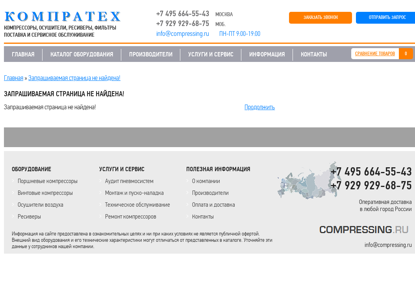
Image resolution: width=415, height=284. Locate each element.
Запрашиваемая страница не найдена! (74, 78)
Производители (210, 192)
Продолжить (260, 107)
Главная (13, 78)
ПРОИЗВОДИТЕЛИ (150, 54)
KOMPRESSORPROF (365, 231)
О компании (206, 181)
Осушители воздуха (40, 204)
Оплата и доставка (213, 204)
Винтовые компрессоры (45, 192)
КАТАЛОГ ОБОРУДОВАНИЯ (81, 54)
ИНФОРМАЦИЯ (267, 54)
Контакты (203, 216)
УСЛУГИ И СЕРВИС (210, 54)
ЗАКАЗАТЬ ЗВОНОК (321, 18)
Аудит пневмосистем (129, 181)
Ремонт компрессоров (130, 216)
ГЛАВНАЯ (23, 54)
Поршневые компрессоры (48, 181)
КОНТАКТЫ (314, 54)
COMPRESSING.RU (70, 16)
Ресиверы (29, 216)
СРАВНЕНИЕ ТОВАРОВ (375, 54)
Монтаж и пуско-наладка (134, 192)
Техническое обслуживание (137, 204)
